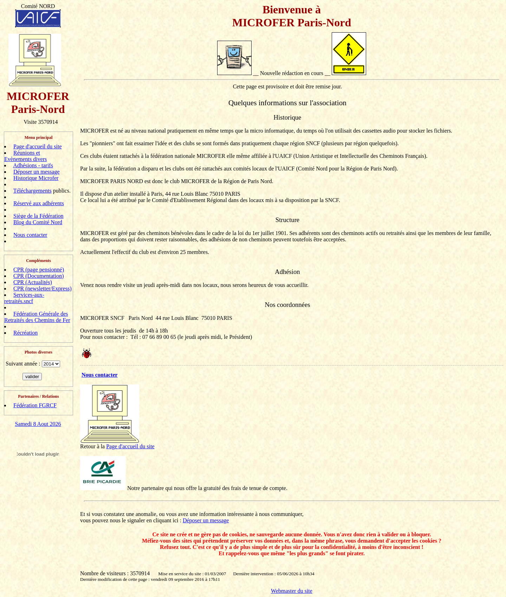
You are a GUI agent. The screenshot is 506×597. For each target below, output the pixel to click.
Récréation (25, 333)
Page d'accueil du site (37, 146)
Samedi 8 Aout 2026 (38, 424)
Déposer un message (36, 172)
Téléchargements (32, 191)
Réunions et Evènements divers (25, 156)
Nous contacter (30, 235)
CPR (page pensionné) (38, 270)
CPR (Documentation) (38, 276)
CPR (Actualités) (32, 282)
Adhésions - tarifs (33, 165)
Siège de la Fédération (38, 216)
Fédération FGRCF (35, 405)
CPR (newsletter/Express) (42, 288)
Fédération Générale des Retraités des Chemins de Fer (37, 317)
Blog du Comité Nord (37, 222)
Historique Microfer (35, 178)
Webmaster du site (291, 591)
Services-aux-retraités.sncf (24, 298)
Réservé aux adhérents (38, 203)
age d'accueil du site (132, 446)
